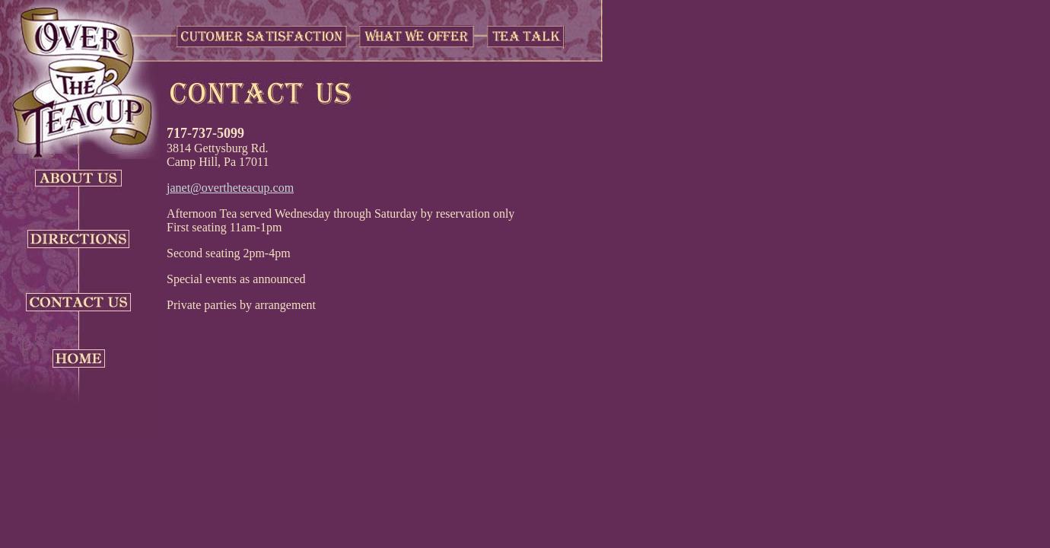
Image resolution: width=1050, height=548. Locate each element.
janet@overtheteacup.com (230, 187)
